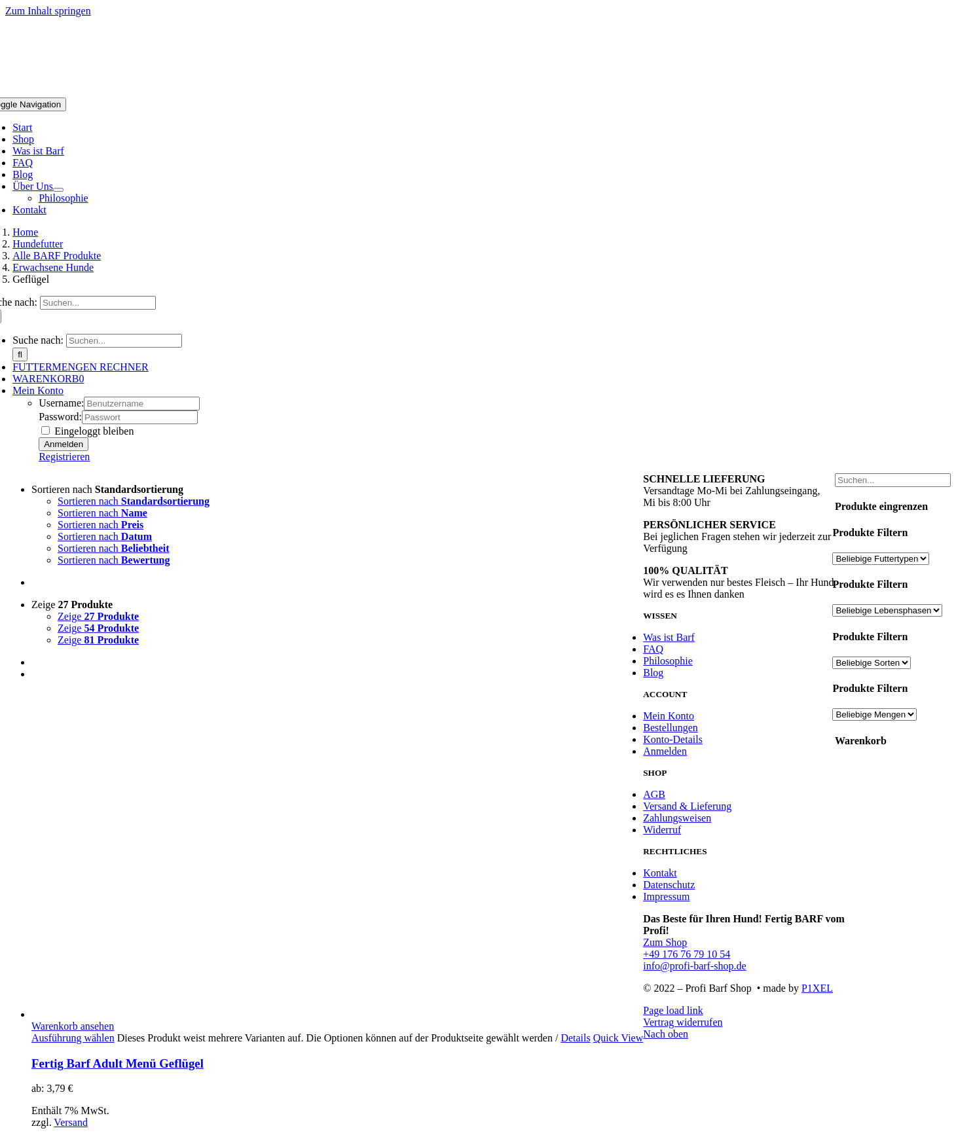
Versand (71, 1122)
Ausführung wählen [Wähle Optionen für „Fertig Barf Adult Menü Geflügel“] (73, 1037)
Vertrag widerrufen (682, 1022)
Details (575, 1037)
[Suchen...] (98, 303)
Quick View (618, 1037)
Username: (61, 402)
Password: (60, 416)
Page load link (673, 1010)
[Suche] (20, 354)
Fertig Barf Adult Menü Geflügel (117, 1063)
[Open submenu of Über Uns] (58, 190)
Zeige (72, 604)
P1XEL (817, 988)
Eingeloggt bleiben (87, 431)
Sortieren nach (107, 489)
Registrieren (64, 456)
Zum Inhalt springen (48, 10)
